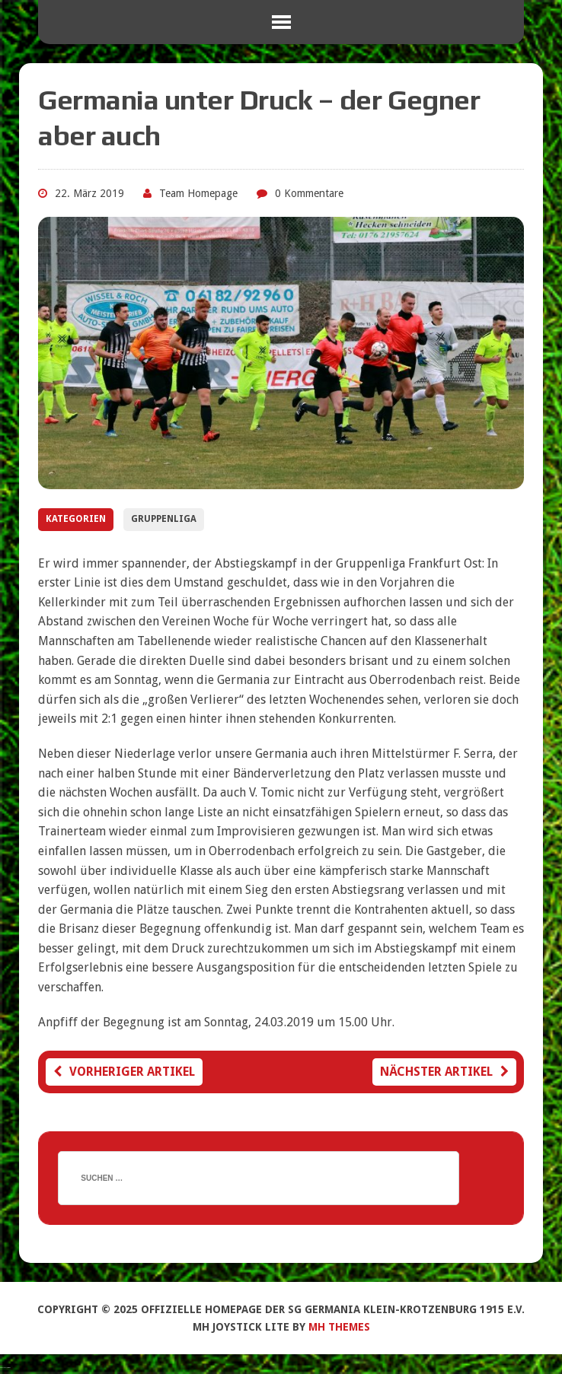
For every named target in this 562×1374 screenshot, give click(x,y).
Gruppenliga (163, 519)
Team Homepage (198, 193)
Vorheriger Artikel (124, 1071)
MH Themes (339, 1327)
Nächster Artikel (444, 1071)
